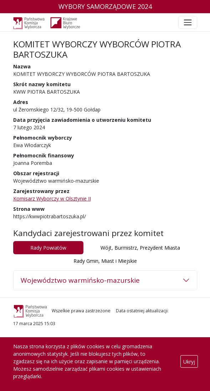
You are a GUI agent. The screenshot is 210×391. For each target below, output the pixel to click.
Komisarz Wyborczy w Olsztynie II (52, 198)
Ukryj (189, 361)
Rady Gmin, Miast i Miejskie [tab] (105, 260)
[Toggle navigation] (187, 22)
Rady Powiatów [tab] (48, 247)
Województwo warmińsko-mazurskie (80, 280)
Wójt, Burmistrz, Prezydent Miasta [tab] (140, 247)
